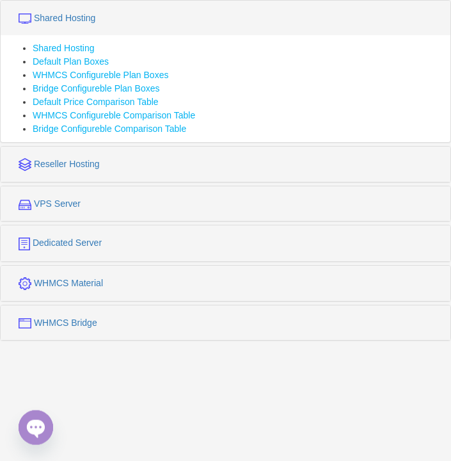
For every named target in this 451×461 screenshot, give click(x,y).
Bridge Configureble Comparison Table (109, 129)
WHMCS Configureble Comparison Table (114, 115)
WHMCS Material (61, 283)
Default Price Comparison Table (96, 102)
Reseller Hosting (59, 164)
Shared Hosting (57, 18)
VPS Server (50, 203)
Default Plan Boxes (71, 61)
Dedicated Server (60, 244)
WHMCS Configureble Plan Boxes (100, 75)
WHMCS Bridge (58, 323)
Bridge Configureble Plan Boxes (96, 88)
